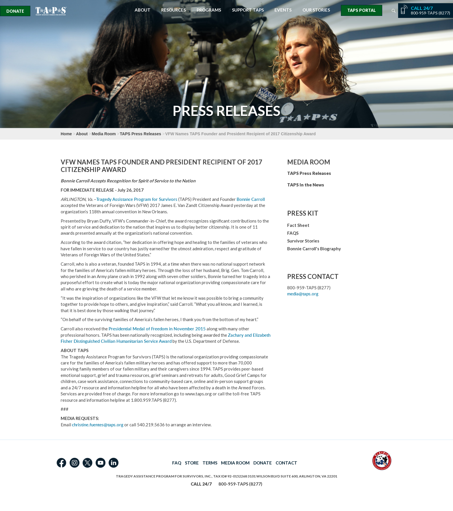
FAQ (176, 462)
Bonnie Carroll (251, 199)
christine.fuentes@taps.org (97, 425)
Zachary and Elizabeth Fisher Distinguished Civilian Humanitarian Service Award (165, 338)
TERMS (210, 462)
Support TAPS (248, 10)
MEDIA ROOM (235, 462)
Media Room (104, 134)
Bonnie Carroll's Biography (314, 248)
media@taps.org (302, 294)
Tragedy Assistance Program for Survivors (136, 199)
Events (283, 10)
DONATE (262, 462)
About (143, 10)
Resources (173, 10)
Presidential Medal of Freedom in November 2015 (157, 329)
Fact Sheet (298, 225)
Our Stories (316, 10)
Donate (15, 11)
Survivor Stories (303, 240)
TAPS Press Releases (140, 134)
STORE (192, 462)
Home (66, 134)
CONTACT (286, 462)
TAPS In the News (305, 184)
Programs (209, 10)
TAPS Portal (361, 10)
